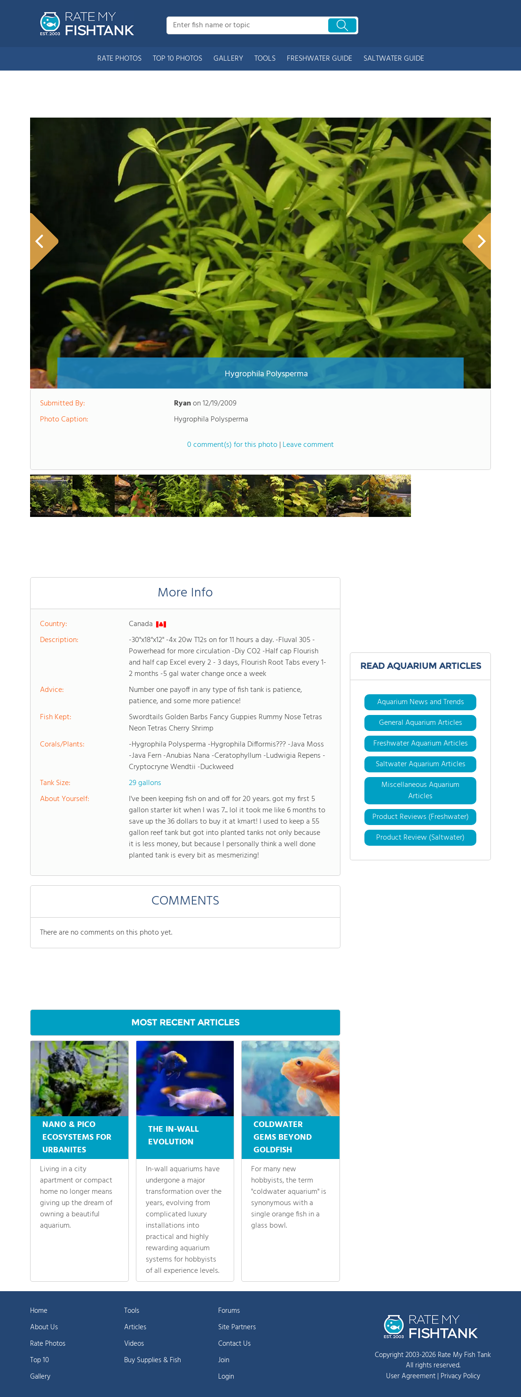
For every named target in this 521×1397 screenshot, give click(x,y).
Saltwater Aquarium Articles (421, 764)
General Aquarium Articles (420, 723)
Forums (229, 1311)
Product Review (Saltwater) (420, 838)
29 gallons (145, 783)
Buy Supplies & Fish (152, 1360)
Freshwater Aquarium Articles (420, 744)
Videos (134, 1343)
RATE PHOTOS (119, 59)
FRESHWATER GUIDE (319, 59)
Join (223, 1360)
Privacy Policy (460, 1376)
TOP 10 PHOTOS (177, 59)
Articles (135, 1327)
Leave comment (308, 445)
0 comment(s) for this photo (232, 445)
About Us (44, 1327)
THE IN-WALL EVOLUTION (173, 1134)
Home (38, 1311)
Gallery (40, 1376)
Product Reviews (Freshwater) (420, 817)
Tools (131, 1311)
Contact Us (234, 1343)
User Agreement (410, 1376)
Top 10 (39, 1360)
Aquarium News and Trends (420, 702)
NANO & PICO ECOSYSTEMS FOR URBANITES (76, 1138)
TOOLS (265, 59)
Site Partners (237, 1327)
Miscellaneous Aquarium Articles (420, 790)
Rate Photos (47, 1343)
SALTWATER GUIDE (393, 59)
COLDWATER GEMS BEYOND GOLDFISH (282, 1138)
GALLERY (228, 59)
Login (226, 1376)
